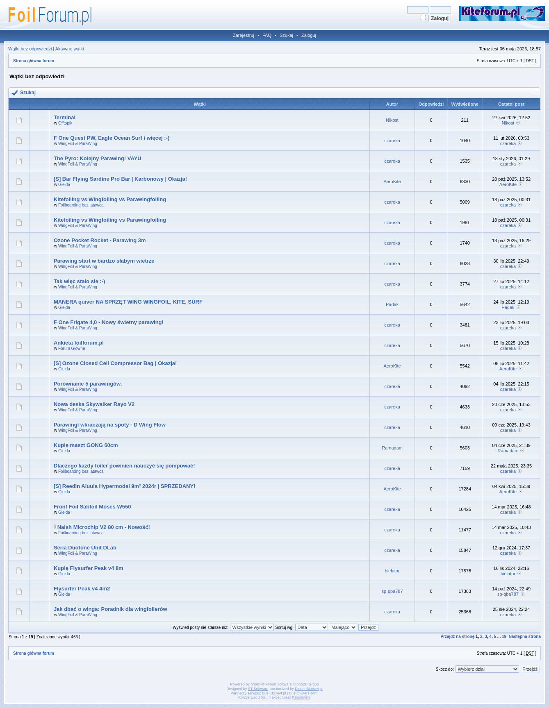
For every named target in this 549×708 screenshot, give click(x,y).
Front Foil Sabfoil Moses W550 (92, 507)
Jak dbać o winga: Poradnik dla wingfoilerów (110, 609)
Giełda (64, 184)
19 (504, 636)
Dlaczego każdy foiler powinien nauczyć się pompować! (124, 466)
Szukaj (286, 35)
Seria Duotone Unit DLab (85, 548)
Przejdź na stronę (457, 636)
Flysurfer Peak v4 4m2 (82, 588)
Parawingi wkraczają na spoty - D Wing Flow (110, 425)
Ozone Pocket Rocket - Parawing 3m (100, 240)
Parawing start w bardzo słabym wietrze (104, 261)
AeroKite (392, 181)
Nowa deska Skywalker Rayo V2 (94, 404)
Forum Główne (71, 348)
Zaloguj (308, 35)
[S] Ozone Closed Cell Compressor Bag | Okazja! (115, 363)
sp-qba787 (392, 591)
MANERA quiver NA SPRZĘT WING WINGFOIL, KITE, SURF (128, 302)
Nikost (392, 120)
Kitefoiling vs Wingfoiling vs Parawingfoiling (110, 199)
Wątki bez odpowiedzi (30, 48)
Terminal (64, 117)
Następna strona (525, 636)
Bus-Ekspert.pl (274, 693)
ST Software (258, 689)
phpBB (256, 684)
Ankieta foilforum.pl (79, 343)
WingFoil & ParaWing (77, 143)
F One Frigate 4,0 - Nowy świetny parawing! (109, 322)
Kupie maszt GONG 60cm (86, 445)
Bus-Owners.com (303, 693)
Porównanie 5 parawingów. (88, 384)
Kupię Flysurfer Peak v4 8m (88, 568)
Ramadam (392, 447)
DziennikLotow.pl (309, 689)
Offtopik (65, 123)
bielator (392, 570)
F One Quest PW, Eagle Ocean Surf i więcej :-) (111, 138)
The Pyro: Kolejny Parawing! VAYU (97, 158)
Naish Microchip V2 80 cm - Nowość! (103, 527)
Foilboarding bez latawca (81, 205)
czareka (392, 140)
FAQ (266, 35)
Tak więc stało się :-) (79, 281)
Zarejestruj (243, 35)
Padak (392, 304)
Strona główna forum (33, 61)
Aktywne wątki (69, 48)
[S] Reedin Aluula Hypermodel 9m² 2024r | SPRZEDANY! (125, 486)
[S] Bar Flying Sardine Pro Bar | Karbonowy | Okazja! (120, 179)
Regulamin (301, 697)
